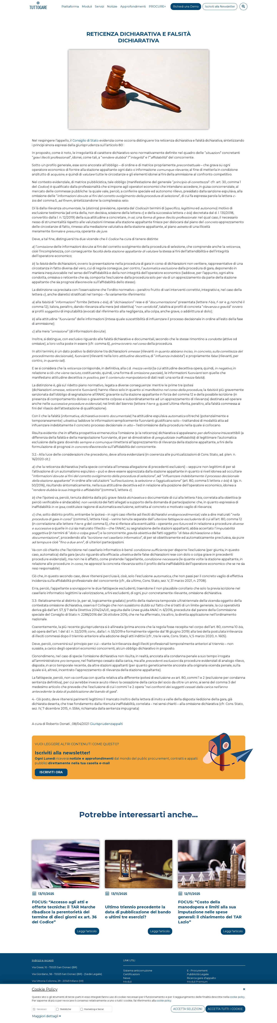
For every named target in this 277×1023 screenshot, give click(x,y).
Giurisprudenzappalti (106, 724)
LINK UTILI (129, 960)
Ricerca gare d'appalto (201, 978)
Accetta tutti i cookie (225, 1009)
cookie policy (237, 996)
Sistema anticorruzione (137, 970)
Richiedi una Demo (186, 6)
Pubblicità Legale (198, 974)
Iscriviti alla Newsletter (220, 6)
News (126, 978)
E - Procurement (197, 970)
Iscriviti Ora (51, 772)
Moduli (127, 981)
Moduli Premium (197, 981)
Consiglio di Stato (85, 140)
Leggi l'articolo (87, 931)
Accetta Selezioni (187, 1009)
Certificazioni (131, 974)
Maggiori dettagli (46, 1016)
